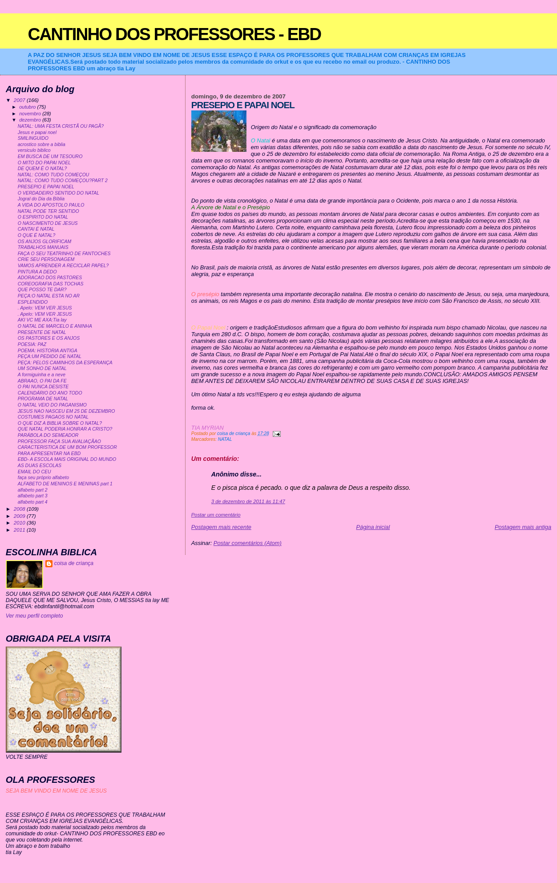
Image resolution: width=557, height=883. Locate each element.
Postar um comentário (216, 514)
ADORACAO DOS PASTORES (50, 277)
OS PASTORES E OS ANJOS (49, 338)
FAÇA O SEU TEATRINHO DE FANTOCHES (64, 253)
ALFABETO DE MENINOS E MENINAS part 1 (65, 483)
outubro (28, 107)
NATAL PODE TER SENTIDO (48, 211)
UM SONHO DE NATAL (42, 368)
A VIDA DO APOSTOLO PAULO (51, 205)
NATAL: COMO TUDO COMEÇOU (53, 174)
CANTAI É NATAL (36, 229)
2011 (20, 530)
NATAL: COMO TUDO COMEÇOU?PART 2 (63, 180)
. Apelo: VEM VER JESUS (45, 307)
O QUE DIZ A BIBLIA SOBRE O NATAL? (60, 423)
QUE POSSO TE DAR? (42, 289)
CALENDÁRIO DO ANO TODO (50, 393)
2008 (20, 509)
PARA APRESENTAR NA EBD (49, 453)
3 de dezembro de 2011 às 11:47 (248, 501)
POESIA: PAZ (32, 344)
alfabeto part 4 (33, 502)
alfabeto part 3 (33, 495)
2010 (20, 522)
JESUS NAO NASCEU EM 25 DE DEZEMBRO (66, 411)
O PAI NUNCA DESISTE (43, 386)
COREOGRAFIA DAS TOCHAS (51, 283)
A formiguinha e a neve (41, 374)
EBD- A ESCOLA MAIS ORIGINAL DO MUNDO (67, 459)
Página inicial (373, 527)
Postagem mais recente (221, 527)
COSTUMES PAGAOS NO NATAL (53, 417)
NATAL (225, 439)
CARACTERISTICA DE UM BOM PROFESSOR (67, 447)
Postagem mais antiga (523, 527)
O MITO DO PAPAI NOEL (44, 162)
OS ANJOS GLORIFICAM (45, 241)
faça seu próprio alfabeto (43, 477)
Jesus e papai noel (37, 132)
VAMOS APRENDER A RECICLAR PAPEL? (63, 265)
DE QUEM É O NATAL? (42, 168)
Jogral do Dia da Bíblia (41, 198)
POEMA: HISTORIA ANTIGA (47, 350)
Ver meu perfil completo (34, 616)
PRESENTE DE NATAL (42, 332)
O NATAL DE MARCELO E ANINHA (55, 326)
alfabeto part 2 (33, 490)
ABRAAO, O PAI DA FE (42, 380)
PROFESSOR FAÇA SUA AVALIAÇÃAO (59, 441)
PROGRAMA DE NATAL (43, 398)
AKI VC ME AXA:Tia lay (42, 319)
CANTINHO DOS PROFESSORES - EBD (174, 34)
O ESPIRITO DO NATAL (43, 217)
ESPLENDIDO (33, 302)
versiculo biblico (34, 150)
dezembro (30, 119)
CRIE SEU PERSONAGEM (46, 259)
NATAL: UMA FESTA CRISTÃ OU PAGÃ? (61, 126)
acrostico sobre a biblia (41, 144)
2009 (20, 516)
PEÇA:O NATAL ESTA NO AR (49, 295)
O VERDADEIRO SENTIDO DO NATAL (58, 193)
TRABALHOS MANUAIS (43, 247)
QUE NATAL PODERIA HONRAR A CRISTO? (65, 429)
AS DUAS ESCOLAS (39, 465)
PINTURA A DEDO (37, 271)
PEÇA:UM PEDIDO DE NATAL (49, 356)
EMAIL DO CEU (34, 471)
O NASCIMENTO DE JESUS (48, 223)
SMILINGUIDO (33, 138)
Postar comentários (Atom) (248, 543)
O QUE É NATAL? (37, 235)
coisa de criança (73, 563)
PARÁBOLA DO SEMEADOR (48, 435)
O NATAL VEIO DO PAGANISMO (52, 405)
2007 (20, 100)
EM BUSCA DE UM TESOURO (50, 156)
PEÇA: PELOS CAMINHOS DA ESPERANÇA (65, 362)
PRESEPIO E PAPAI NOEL (46, 186)
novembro (30, 113)
